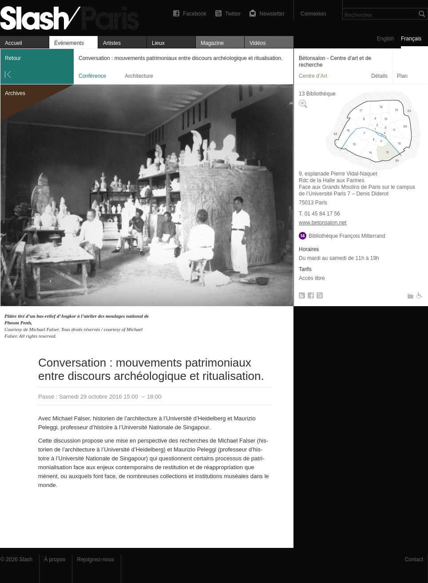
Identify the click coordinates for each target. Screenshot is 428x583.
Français (411, 39)
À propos (54, 559)
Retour (13, 58)
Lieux (158, 43)
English (385, 39)
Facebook (194, 14)
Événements (69, 43)
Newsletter (272, 14)
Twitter (233, 14)
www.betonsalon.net (322, 223)
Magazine (212, 43)
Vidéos (258, 43)
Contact (414, 559)
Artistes (112, 43)
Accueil (13, 43)
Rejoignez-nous (95, 559)
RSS (300, 297)
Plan (402, 76)
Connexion (313, 14)
